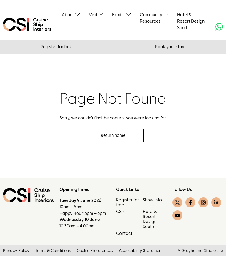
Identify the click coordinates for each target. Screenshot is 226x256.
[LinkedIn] (216, 203)
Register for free (56, 47)
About (68, 15)
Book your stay (169, 47)
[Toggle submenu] (77, 14)
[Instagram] (203, 203)
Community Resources (151, 18)
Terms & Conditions (53, 251)
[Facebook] (190, 203)
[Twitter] (177, 203)
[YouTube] (177, 216)
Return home (113, 135)
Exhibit (118, 15)
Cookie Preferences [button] (95, 251)
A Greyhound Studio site (200, 251)
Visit (93, 15)
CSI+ (120, 212)
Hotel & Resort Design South (191, 21)
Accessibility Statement (141, 251)
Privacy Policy (16, 251)
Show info (152, 200)
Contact (124, 233)
